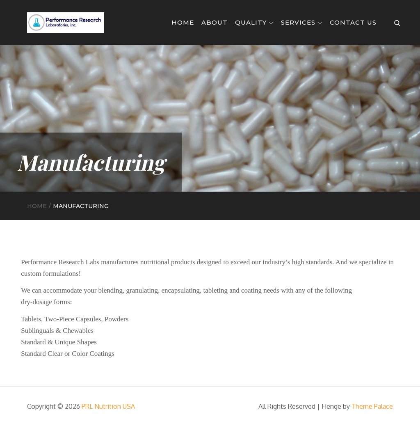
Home (182, 22)
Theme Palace (372, 406)
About (214, 22)
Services (301, 22)
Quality (254, 22)
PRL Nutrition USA (108, 406)
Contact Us (353, 22)
